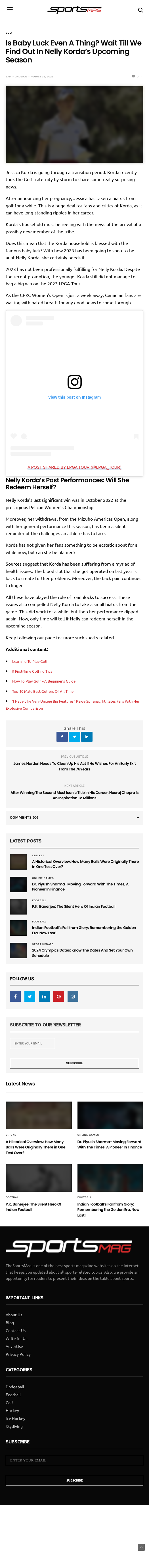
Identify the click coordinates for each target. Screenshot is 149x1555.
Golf (9, 32)
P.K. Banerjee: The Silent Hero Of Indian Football (80, 910)
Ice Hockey (15, 1445)
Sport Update (42, 949)
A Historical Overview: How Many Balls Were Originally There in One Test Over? (77, 865)
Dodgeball (15, 1414)
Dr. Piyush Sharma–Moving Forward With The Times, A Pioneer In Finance (79, 889)
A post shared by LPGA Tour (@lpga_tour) (74, 467)
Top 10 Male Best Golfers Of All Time (49, 691)
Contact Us (16, 1357)
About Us (14, 1342)
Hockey (12, 1437)
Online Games (43, 879)
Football (39, 903)
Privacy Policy (18, 1381)
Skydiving (14, 1453)
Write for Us (16, 1365)
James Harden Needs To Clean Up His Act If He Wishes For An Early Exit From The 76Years (74, 766)
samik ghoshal (16, 76)
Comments (24, 817)
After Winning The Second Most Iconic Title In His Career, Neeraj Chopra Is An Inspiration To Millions (74, 795)
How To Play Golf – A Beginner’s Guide (51, 680)
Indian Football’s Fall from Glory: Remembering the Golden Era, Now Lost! (85, 935)
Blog (10, 1349)
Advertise (14, 1373)
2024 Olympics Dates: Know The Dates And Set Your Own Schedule (80, 959)
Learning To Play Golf (33, 661)
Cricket (38, 855)
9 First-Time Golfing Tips (36, 671)
